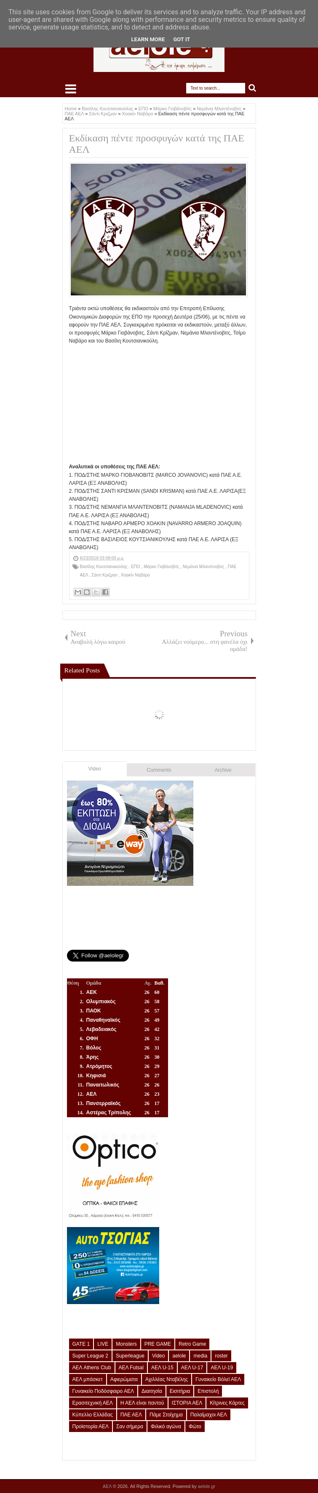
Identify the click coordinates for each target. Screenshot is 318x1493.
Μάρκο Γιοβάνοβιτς (162, 566)
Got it (181, 39)
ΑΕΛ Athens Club (91, 1368)
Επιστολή (208, 1391)
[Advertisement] (159, 404)
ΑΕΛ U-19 (222, 1368)
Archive (223, 770)
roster (221, 1356)
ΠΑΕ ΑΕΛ (131, 1415)
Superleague (130, 1356)
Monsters (126, 1344)
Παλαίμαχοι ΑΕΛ (208, 1415)
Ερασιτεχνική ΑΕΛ (92, 1403)
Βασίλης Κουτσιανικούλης (104, 566)
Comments (159, 770)
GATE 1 (81, 1344)
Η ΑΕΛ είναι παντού (142, 1403)
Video (94, 769)
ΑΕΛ (108, 1486)
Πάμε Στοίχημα (166, 1415)
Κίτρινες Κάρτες (227, 1403)
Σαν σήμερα (129, 1426)
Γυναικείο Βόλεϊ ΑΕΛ (218, 1379)
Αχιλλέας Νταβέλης (166, 1379)
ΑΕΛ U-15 (162, 1368)
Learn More (148, 39)
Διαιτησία (152, 1391)
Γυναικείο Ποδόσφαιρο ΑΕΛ (103, 1391)
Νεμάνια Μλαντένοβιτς (204, 566)
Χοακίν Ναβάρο (135, 575)
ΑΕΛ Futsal (131, 1368)
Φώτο (195, 1426)
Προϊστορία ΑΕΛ (90, 1426)
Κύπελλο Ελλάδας (92, 1415)
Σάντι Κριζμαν (104, 575)
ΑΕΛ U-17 (192, 1368)
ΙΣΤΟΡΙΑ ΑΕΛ (187, 1403)
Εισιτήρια (180, 1391)
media (200, 1356)
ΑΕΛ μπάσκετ (87, 1379)
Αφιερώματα (124, 1379)
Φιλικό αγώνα (166, 1426)
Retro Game (192, 1344)
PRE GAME (157, 1344)
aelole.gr (206, 1486)
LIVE (102, 1344)
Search (252, 88)
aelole (179, 1356)
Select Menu (70, 88)
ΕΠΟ (136, 566)
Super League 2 (90, 1356)
